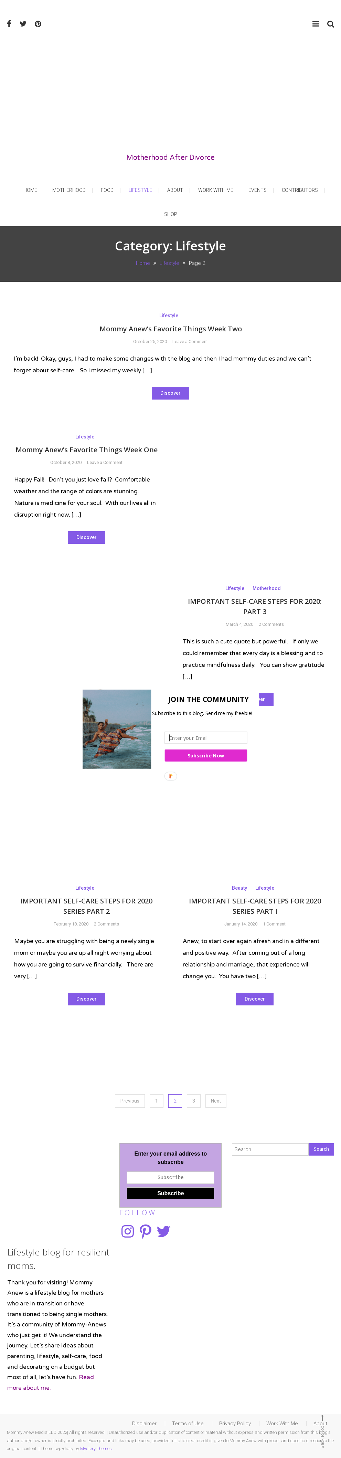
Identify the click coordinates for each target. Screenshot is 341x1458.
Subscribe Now (206, 755)
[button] (168, 699)
